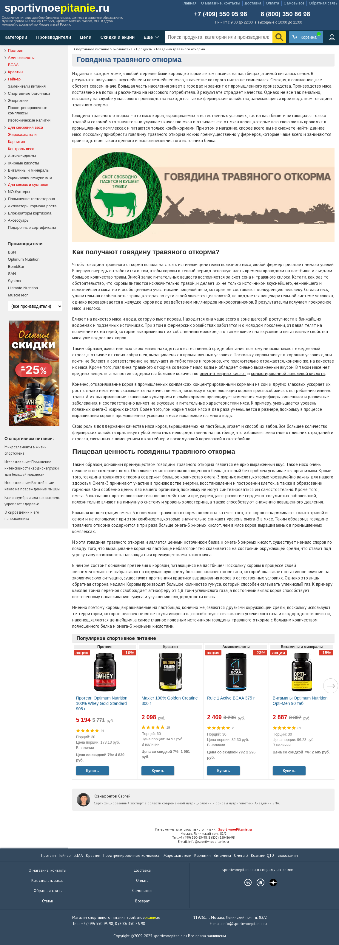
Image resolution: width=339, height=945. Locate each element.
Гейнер (14, 79)
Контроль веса (21, 149)
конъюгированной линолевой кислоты (288, 373)
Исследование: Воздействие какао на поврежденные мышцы (32, 485)
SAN (12, 273)
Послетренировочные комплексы (27, 110)
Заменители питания (27, 86)
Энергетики (18, 100)
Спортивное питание (91, 49)
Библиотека (122, 49)
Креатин (15, 72)
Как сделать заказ (47, 880)
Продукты (144, 49)
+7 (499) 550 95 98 (220, 14)
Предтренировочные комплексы (132, 855)
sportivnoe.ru (57, 8)
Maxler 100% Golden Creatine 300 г (169, 701)
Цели (85, 37)
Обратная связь (323, 3)
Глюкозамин (287, 855)
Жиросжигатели (22, 134)
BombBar (16, 266)
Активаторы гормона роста (32, 206)
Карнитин (16, 141)
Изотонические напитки (29, 120)
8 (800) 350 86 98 (285, 14)
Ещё (148, 37)
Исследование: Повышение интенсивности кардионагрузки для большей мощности (31, 468)
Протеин (15, 50)
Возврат (142, 901)
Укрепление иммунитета (30, 177)
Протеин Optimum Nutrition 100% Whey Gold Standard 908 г (101, 703)
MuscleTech (18, 295)
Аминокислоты (21, 57)
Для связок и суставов (28, 184)
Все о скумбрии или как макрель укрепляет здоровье (31, 500)
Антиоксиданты (22, 156)
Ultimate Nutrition (23, 288)
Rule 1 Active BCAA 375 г (231, 698)
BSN (12, 252)
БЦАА (78, 855)
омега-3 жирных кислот (223, 373)
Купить (92, 771)
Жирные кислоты (23, 163)
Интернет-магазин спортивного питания (203, 829)
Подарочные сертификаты (32, 227)
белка (214, 542)
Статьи (47, 901)
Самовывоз (294, 3)
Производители (53, 37)
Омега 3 (241, 855)
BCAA (13, 65)
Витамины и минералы (29, 170)
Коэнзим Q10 (262, 855)
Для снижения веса (25, 127)
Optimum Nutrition (24, 259)
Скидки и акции (117, 37)
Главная (189, 3)
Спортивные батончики (29, 93)
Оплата (272, 3)
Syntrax (14, 281)
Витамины (222, 855)
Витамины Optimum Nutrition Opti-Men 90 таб (300, 701)
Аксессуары (19, 220)
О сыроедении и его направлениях (21, 515)
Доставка (253, 3)
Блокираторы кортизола (30, 213)
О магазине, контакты (220, 3)
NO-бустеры (19, 191)
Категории (15, 37)
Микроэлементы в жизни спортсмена (25, 450)
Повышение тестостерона (31, 199)
